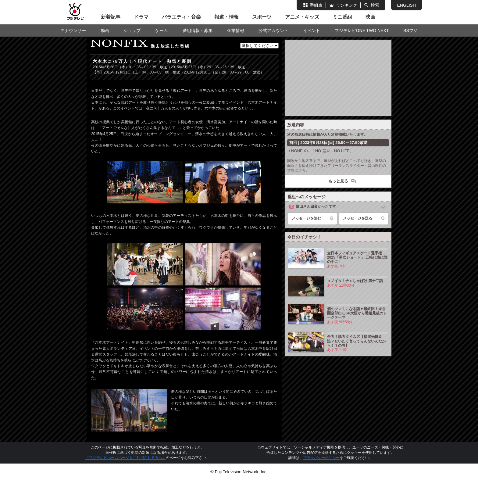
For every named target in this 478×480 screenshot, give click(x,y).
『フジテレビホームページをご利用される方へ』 (125, 458)
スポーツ (262, 17)
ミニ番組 (342, 17)
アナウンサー (73, 30)
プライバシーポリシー (321, 458)
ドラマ (141, 17)
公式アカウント (273, 30)
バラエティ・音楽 (181, 17)
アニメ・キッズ (302, 17)
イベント (311, 30)
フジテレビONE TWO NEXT (362, 30)
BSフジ (410, 30)
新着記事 (110, 17)
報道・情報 (226, 17)
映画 (370, 17)
